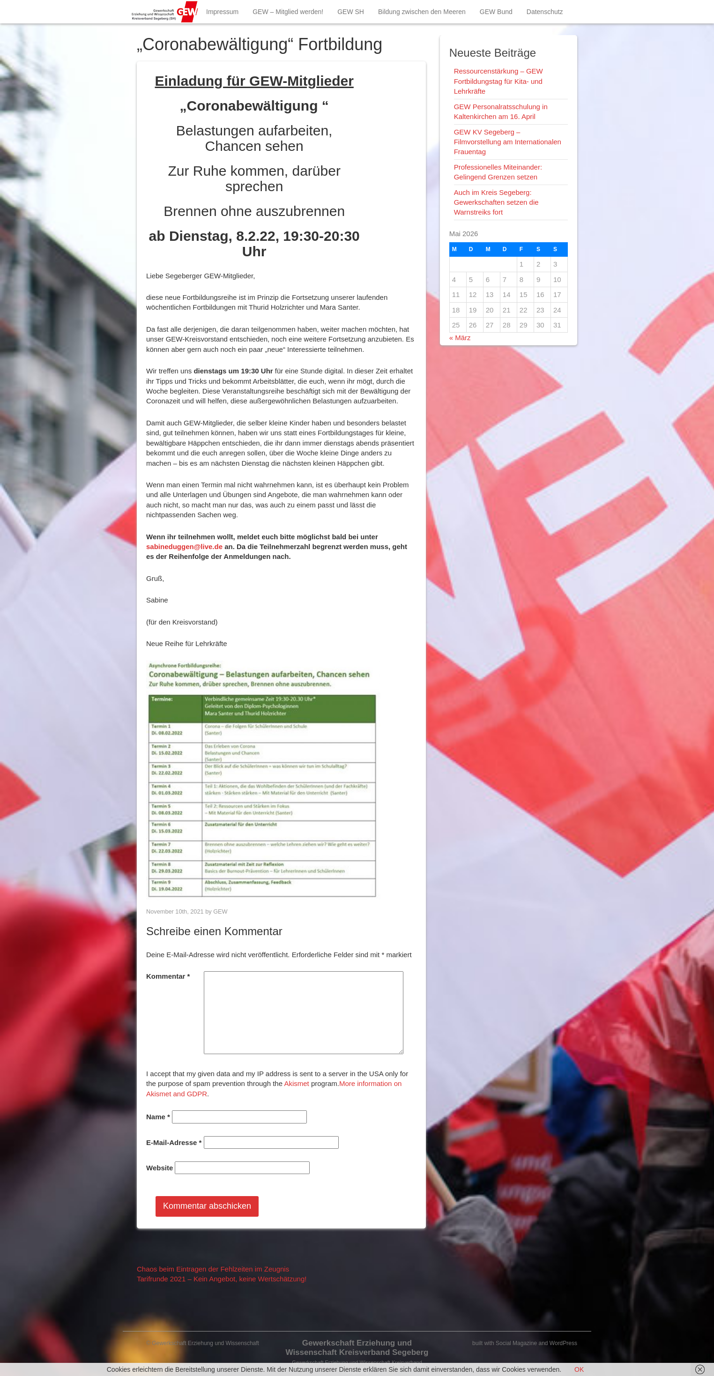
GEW (220, 911)
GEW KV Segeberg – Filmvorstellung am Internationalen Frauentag (507, 142)
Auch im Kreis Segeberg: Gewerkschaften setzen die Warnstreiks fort (496, 202)
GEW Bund (496, 11)
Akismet (296, 1083)
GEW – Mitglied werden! (288, 11)
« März (460, 338)
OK (579, 1369)
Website (159, 1168)
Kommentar (168, 976)
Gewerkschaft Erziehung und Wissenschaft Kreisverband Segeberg (356, 1348)
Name (158, 1117)
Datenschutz (545, 11)
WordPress (563, 1343)
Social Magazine (516, 1343)
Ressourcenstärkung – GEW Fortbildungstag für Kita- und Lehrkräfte (498, 81)
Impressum (222, 11)
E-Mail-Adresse (173, 1142)
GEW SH (350, 11)
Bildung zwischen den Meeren (422, 11)
